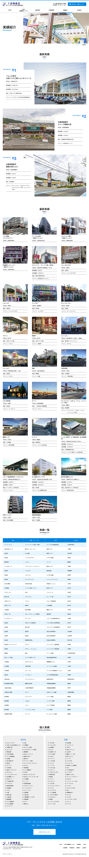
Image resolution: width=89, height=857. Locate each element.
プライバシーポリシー (8, 854)
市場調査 (79, 844)
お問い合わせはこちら (44, 832)
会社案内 (84, 847)
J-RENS (84, 844)
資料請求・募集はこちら (78, 4)
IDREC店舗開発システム (69, 844)
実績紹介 (78, 847)
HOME (60, 844)
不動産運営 (71, 847)
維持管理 (65, 847)
